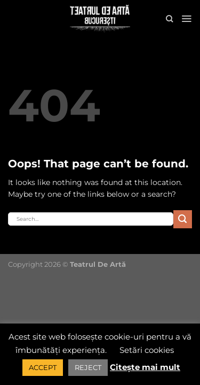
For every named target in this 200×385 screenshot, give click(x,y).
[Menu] (186, 18)
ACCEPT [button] (43, 367)
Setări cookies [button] (146, 350)
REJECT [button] (88, 367)
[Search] (169, 18)
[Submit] (182, 219)
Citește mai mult (145, 367)
